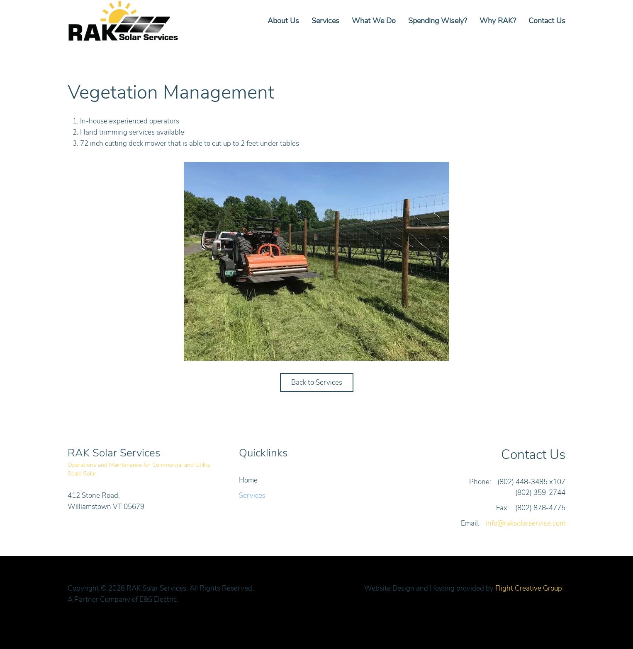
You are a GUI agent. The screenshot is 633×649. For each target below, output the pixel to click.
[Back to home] (125, 20)
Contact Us (546, 21)
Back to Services (316, 382)
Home (248, 480)
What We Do (374, 21)
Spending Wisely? (437, 21)
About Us (283, 21)
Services (325, 21)
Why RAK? (498, 21)
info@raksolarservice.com (525, 523)
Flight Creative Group (528, 588)
